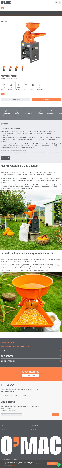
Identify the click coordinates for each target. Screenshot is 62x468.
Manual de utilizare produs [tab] (30, 372)
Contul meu (56, 2)
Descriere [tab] (4, 124)
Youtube (22, 396)
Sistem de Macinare (7, 356)
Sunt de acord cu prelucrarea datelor (9, 410)
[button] (10, 68)
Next (61, 114)
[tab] (31, 351)
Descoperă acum (12, 465)
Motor (3, 351)
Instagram (14, 396)
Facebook (4, 396)
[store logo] (6, 2)
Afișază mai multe (5, 158)
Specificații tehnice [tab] (7, 342)
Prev (0, 114)
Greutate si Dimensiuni (8, 361)
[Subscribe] (55, 414)
